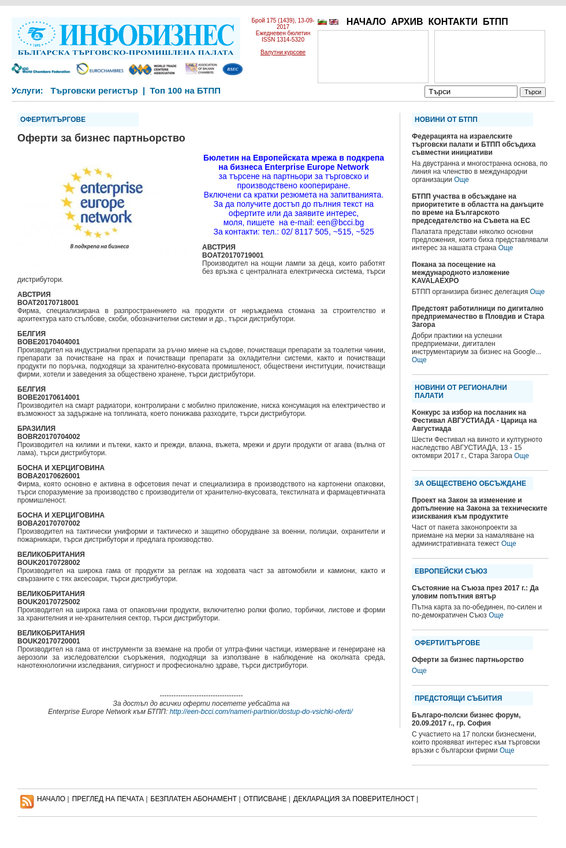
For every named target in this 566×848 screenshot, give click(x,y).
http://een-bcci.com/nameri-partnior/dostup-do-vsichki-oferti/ (261, 712)
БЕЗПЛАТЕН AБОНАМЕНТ (194, 799)
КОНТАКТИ (453, 22)
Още (461, 180)
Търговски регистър (93, 90)
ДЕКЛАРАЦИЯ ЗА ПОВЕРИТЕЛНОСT (354, 799)
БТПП (495, 22)
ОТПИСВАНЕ (265, 799)
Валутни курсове (283, 52)
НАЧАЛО (366, 22)
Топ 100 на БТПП (185, 90)
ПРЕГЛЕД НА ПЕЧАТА (108, 799)
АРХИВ (407, 22)
